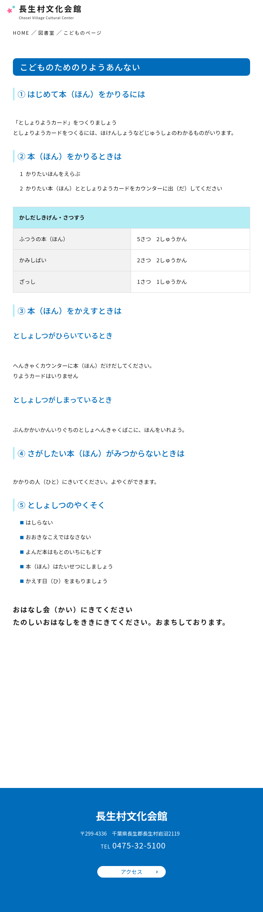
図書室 (46, 32)
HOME (21, 32)
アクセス (131, 872)
